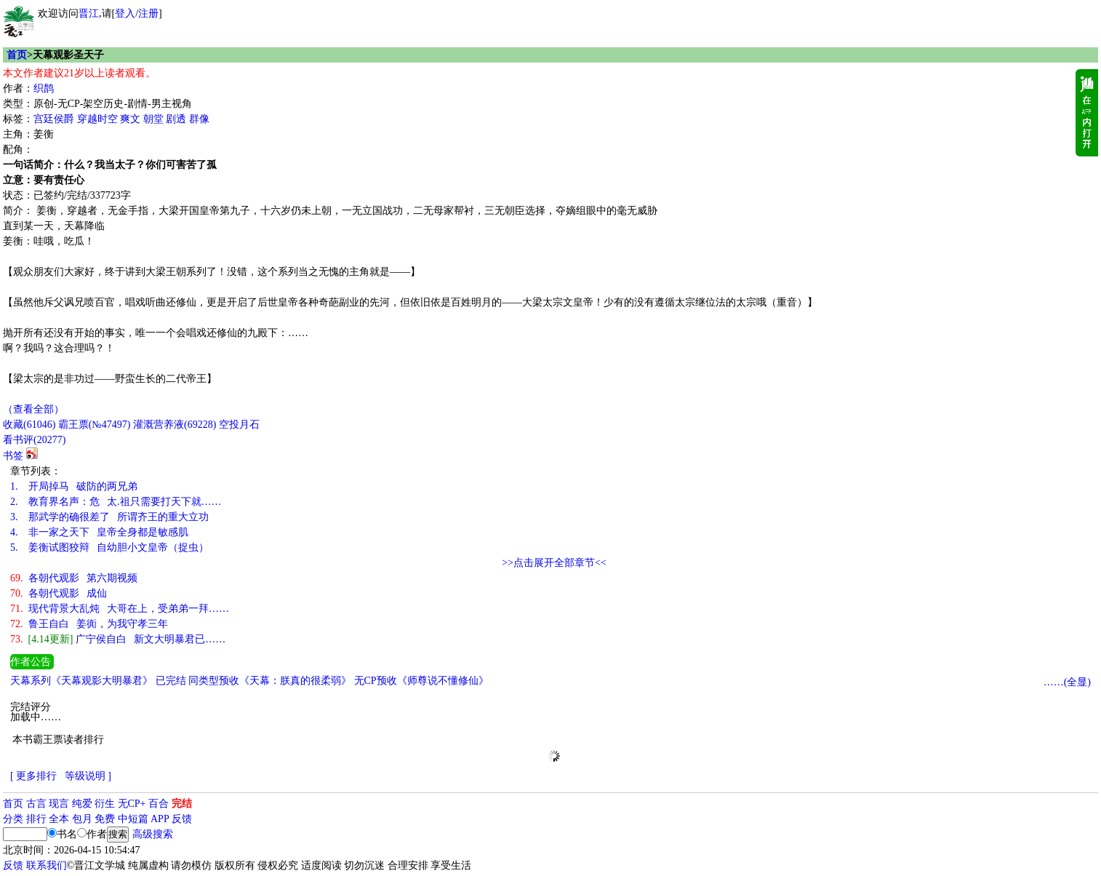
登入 (125, 13)
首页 (17, 54)
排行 (36, 818)
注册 (148, 13)
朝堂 (153, 119)
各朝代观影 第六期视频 (73, 578)
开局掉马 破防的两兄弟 (73, 486)
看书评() (34, 439)
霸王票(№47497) (94, 424)
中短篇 (133, 818)
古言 (36, 803)
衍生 (105, 803)
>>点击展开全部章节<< (554, 562)
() (29, 424)
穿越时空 (97, 119)
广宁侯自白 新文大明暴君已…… (117, 639)
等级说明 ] (88, 776)
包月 (82, 818)
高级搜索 (152, 834)
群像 (199, 119)
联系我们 (46, 865)
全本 (59, 818)
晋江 (89, 13)
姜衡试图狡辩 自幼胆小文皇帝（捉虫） (109, 547)
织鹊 (43, 88)
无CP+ (132, 803)
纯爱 (82, 803)
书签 (13, 455)
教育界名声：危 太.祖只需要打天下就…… (116, 501)
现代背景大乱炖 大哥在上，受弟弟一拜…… (119, 608)
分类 (13, 818)
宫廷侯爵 (53, 119)
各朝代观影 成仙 (58, 593)
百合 (158, 803)
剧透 (176, 119)
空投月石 (239, 424)
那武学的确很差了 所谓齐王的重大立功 (109, 516)
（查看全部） (33, 409)
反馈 (182, 818)
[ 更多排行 (33, 776)
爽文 (130, 119)
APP (160, 818)
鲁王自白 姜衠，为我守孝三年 (89, 623)
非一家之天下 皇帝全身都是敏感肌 (99, 532)
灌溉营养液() (174, 424)
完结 (182, 803)
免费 (105, 818)
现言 (59, 803)
